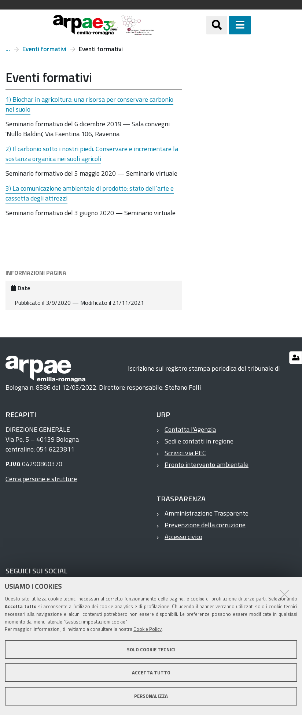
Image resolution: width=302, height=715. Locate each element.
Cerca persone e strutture (41, 479)
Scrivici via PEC (185, 453)
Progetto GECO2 (7, 49)
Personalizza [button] (151, 696)
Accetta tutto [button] (151, 672)
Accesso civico (183, 537)
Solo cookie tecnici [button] (151, 649)
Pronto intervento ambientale (206, 464)
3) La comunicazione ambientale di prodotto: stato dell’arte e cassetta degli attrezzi (89, 193)
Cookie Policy (147, 629)
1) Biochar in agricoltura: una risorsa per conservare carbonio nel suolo (89, 104)
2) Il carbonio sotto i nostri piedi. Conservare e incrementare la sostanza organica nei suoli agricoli (91, 154)
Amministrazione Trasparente (206, 513)
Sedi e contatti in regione (199, 441)
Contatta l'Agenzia (190, 429)
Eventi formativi (44, 49)
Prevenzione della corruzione (205, 525)
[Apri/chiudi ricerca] (216, 25)
